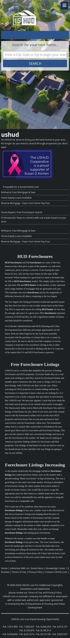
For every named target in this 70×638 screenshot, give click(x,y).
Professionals (8, 217)
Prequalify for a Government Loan (21, 186)
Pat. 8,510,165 (43, 634)
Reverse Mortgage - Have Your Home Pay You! (25, 203)
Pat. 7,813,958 (10, 626)
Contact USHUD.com (56, 572)
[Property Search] (35, 54)
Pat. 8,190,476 (26, 630)
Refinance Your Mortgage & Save (18, 192)
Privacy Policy (36, 572)
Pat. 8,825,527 (60, 634)
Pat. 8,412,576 (26, 634)
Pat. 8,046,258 (43, 626)
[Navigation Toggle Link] (64, 6)
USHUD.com (28, 585)
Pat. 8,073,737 (60, 626)
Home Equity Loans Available (16, 197)
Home (4, 568)
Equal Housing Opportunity (44, 619)
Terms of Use (19, 572)
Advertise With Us (19, 568)
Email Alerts (37, 568)
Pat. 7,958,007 (26, 626)
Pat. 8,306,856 (10, 634)
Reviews (5, 572)
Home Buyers (8, 212)
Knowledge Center (55, 568)
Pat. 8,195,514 (43, 630)
